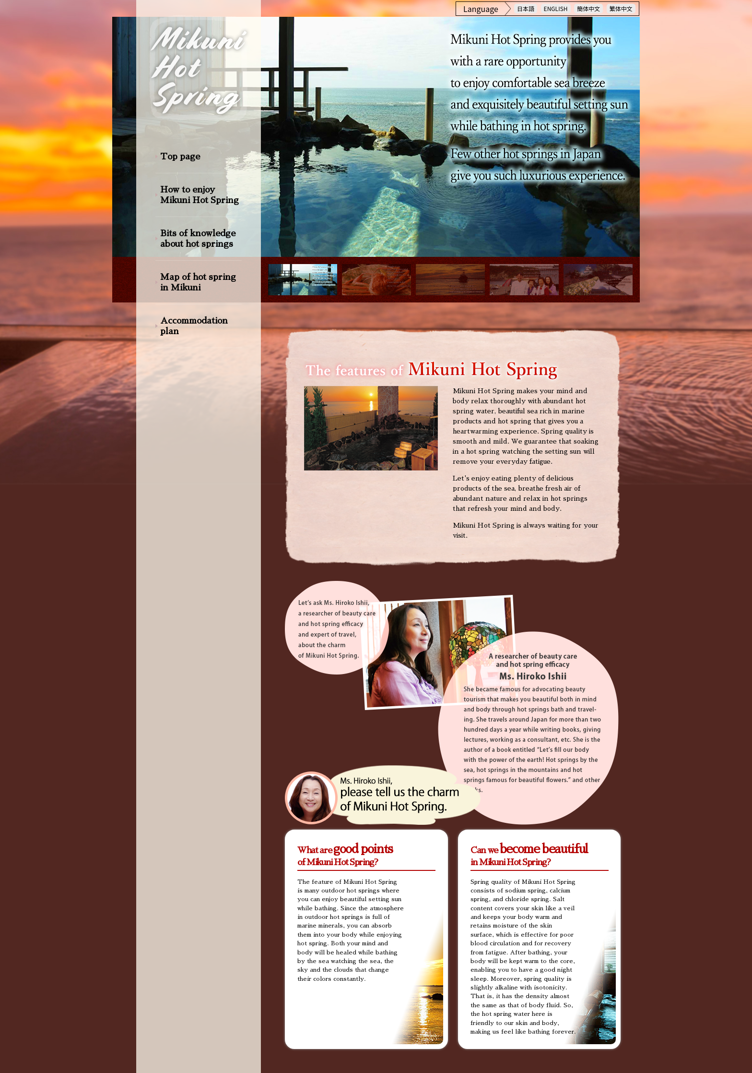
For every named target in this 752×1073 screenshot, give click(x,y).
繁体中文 (621, 8)
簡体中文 (588, 8)
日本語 (525, 8)
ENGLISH (556, 8)
